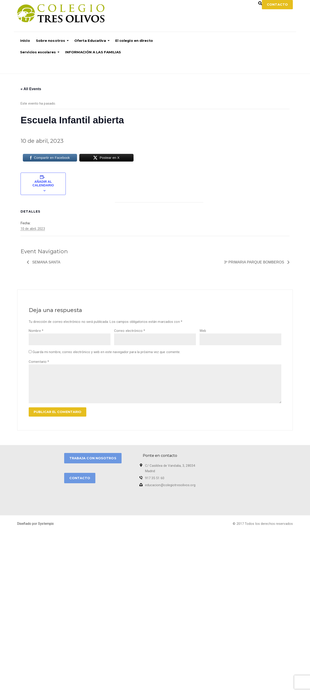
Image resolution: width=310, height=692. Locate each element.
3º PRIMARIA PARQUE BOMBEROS (254, 262)
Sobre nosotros (50, 40)
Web (203, 331)
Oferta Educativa (90, 40)
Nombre (36, 331)
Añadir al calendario (43, 183)
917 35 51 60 (154, 478)
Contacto (277, 4)
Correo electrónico (129, 331)
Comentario (39, 362)
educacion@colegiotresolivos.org (170, 485)
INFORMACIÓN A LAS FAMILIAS (93, 52)
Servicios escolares (38, 52)
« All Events (31, 89)
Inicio (25, 40)
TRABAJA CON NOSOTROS (92, 458)
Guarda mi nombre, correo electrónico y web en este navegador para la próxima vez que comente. (106, 352)
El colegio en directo (134, 40)
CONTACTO (79, 478)
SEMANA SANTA (45, 262)
